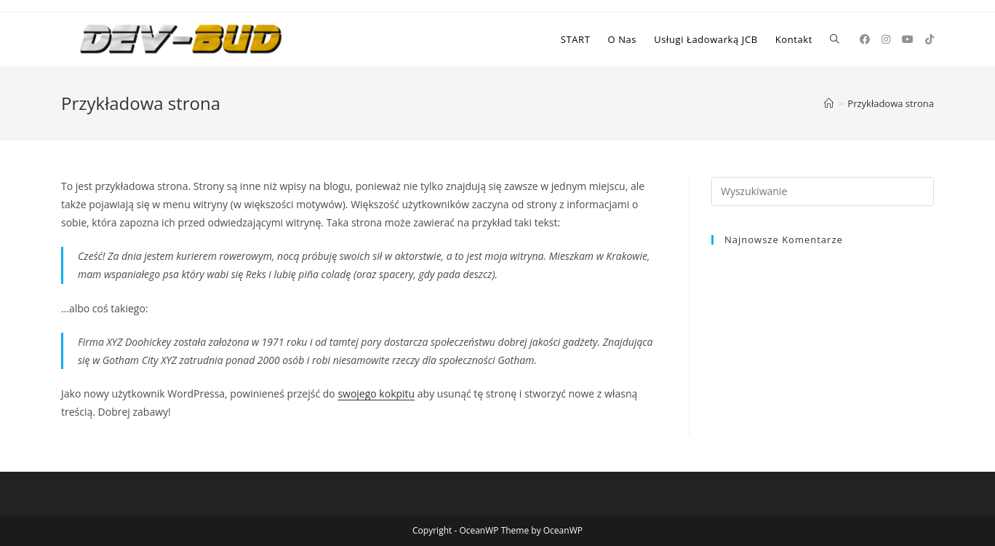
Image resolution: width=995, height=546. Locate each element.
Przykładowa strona (890, 103)
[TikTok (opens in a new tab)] (929, 39)
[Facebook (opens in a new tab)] (865, 39)
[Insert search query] (822, 191)
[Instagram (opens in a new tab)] (886, 39)
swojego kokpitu (376, 393)
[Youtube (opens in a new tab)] (907, 39)
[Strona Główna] (829, 103)
